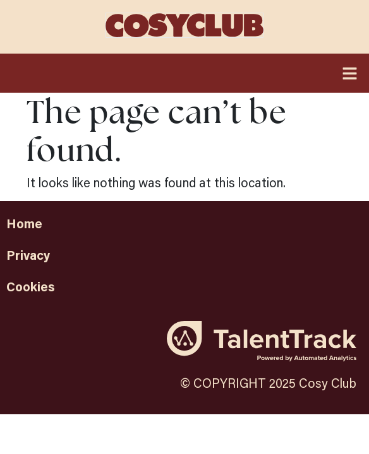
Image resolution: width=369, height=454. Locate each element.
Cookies (30, 286)
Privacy (28, 255)
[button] (184, 73)
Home (24, 223)
